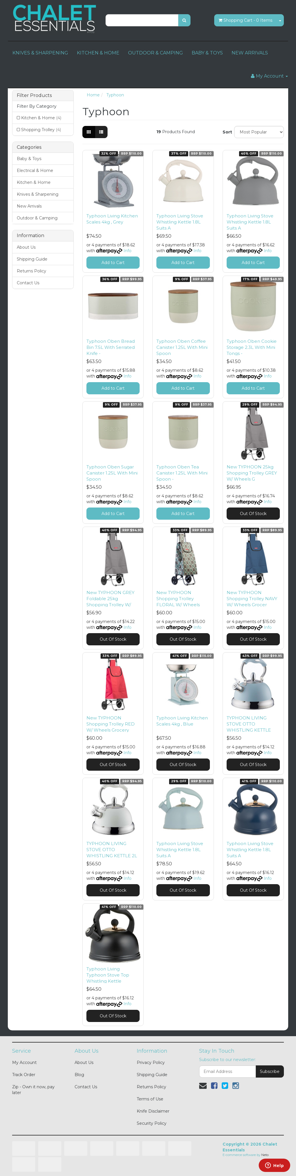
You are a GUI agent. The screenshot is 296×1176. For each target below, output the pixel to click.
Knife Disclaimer (153, 1111)
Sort (226, 132)
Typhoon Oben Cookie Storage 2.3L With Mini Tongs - (252, 347)
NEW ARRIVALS (250, 53)
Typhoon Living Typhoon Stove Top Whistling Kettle (107, 975)
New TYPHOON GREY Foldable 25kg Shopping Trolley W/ (110, 598)
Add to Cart (113, 262)
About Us (26, 247)
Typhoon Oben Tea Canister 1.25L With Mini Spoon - (182, 473)
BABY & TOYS (207, 53)
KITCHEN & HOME (98, 53)
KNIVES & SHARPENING (40, 53)
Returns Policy (31, 271)
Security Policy (151, 1123)
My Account (24, 1062)
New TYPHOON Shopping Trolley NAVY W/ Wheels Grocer (252, 598)
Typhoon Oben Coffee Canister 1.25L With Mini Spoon (182, 347)
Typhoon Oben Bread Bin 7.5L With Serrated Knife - (110, 347)
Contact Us (28, 282)
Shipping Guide (32, 259)
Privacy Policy (151, 1062)
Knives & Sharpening (37, 194)
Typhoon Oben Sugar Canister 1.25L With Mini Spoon (112, 473)
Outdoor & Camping (37, 218)
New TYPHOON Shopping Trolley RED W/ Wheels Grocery (110, 724)
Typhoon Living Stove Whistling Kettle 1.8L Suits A (179, 222)
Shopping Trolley (41, 129)
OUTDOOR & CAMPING (155, 53)
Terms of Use (150, 1099)
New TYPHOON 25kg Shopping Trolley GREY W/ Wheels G (252, 473)
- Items (245, 20)
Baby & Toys (29, 158)
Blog (79, 1074)
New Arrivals (29, 206)
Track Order (23, 1074)
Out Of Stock (253, 513)
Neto (265, 1155)
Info (127, 250)
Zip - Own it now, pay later (33, 1089)
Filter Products (34, 95)
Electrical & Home (35, 170)
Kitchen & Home (41, 117)
